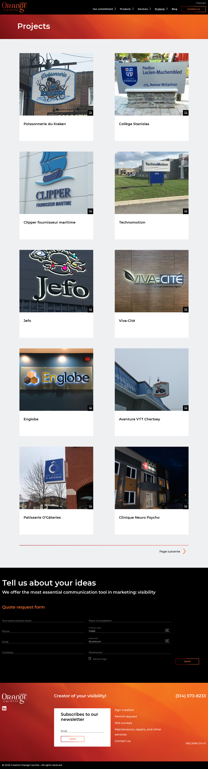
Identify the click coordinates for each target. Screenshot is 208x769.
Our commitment (103, 9)
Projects (160, 9)
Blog (174, 9)
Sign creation (124, 710)
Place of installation (100, 620)
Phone (6, 631)
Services (143, 9)
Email (5, 642)
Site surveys (123, 723)
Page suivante (169, 551)
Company (7, 652)
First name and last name (16, 620)
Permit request (126, 716)
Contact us (193, 9)
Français (201, 3)
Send (187, 661)
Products (125, 9)
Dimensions (95, 652)
